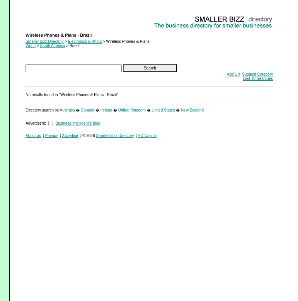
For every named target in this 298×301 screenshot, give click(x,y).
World (31, 46)
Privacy (51, 136)
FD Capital (147, 136)
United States (163, 110)
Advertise (70, 136)
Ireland (106, 110)
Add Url (233, 74)
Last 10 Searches (258, 78)
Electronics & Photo (85, 41)
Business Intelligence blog (78, 123)
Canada (87, 110)
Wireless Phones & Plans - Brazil (54, 17)
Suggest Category (257, 74)
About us (33, 136)
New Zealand (192, 110)
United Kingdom (132, 110)
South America (52, 46)
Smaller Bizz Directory (44, 41)
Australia (67, 110)
